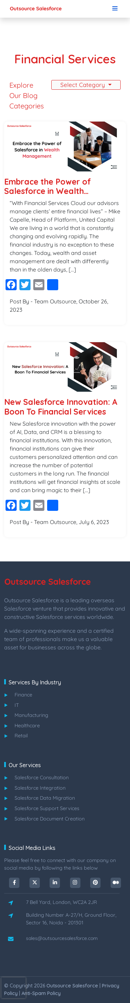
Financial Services (65, 58)
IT (17, 705)
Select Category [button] (83, 84)
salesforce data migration (45, 798)
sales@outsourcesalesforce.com (62, 938)
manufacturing (31, 715)
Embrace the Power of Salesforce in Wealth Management (47, 186)
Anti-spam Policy (41, 993)
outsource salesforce (72, 986)
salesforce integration (40, 788)
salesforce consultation (42, 777)
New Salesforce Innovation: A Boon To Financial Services (61, 406)
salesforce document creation (50, 819)
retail (21, 736)
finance (23, 695)
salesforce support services (47, 808)
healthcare (27, 725)
